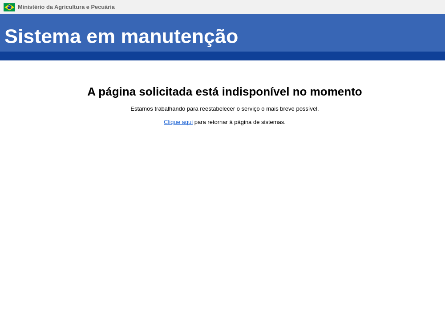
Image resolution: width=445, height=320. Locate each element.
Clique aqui (178, 122)
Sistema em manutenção (121, 36)
